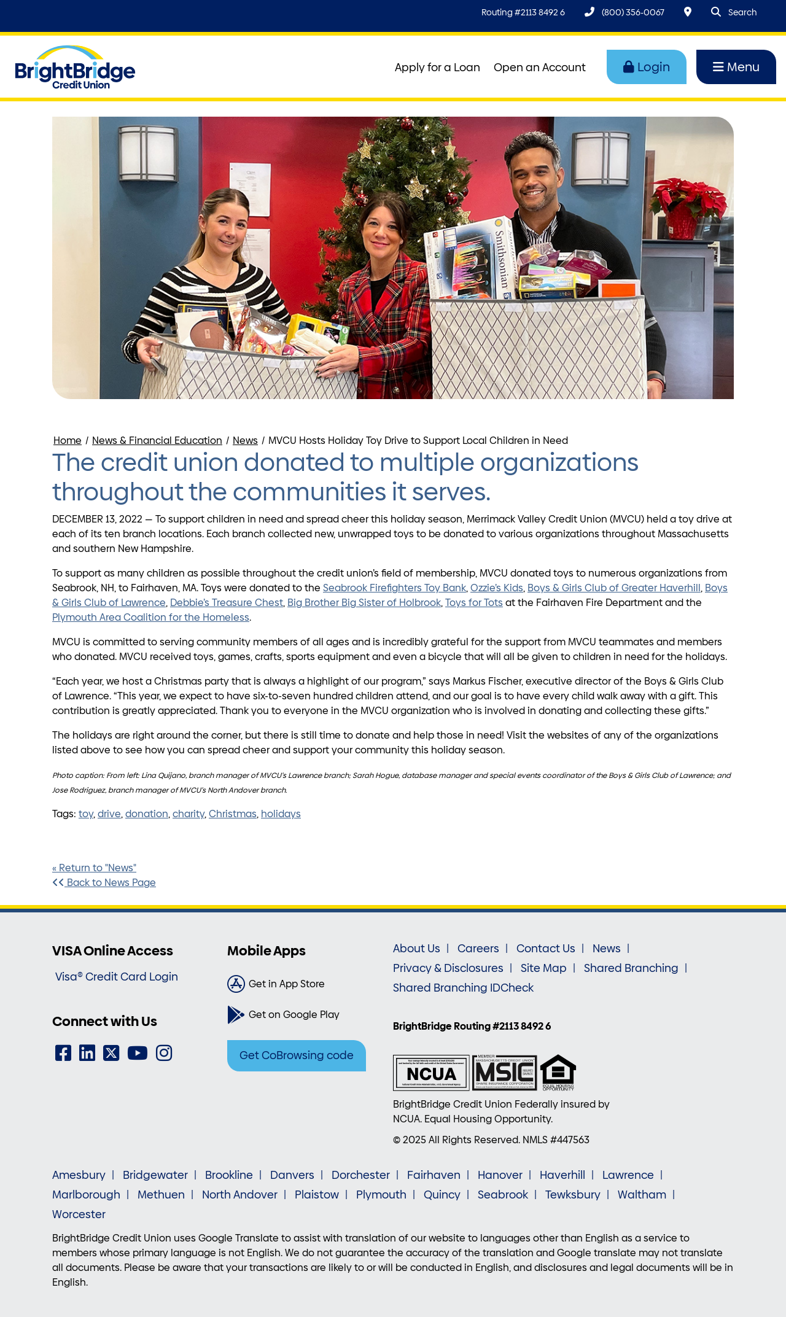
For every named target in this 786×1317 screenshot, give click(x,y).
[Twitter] (111, 1053)
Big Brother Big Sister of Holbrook (364, 602)
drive (109, 814)
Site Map (544, 968)
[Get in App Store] (305, 984)
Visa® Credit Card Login (116, 977)
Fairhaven (434, 1175)
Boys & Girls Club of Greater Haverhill (614, 588)
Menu (736, 67)
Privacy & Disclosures (448, 968)
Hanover (500, 1175)
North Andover (240, 1194)
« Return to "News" (94, 868)
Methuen (161, 1194)
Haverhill (562, 1175)
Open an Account (540, 67)
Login (646, 67)
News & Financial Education (157, 440)
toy (86, 814)
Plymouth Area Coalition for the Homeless (150, 617)
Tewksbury (573, 1194)
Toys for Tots (474, 602)
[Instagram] (164, 1053)
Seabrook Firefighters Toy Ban (392, 588)
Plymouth (381, 1194)
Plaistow (317, 1194)
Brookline (229, 1175)
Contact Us (545, 948)
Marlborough (86, 1194)
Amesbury (79, 1175)
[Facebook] (63, 1053)
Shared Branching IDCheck (463, 987)
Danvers (292, 1175)
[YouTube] (137, 1053)
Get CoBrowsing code (296, 1055)
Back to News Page (104, 882)
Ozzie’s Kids (496, 588)
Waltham (642, 1194)
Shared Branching (631, 968)
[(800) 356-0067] (624, 12)
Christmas (233, 814)
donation (146, 814)
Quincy (442, 1194)
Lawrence (628, 1175)
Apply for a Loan (437, 67)
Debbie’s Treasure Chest (226, 602)
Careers (478, 948)
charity (188, 814)
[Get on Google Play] (305, 1015)
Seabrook (503, 1194)
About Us (416, 948)
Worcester (79, 1214)
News (245, 440)
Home (67, 440)
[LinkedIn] (87, 1053)
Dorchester (361, 1175)
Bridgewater (155, 1175)
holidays (281, 814)
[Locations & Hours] (687, 12)
